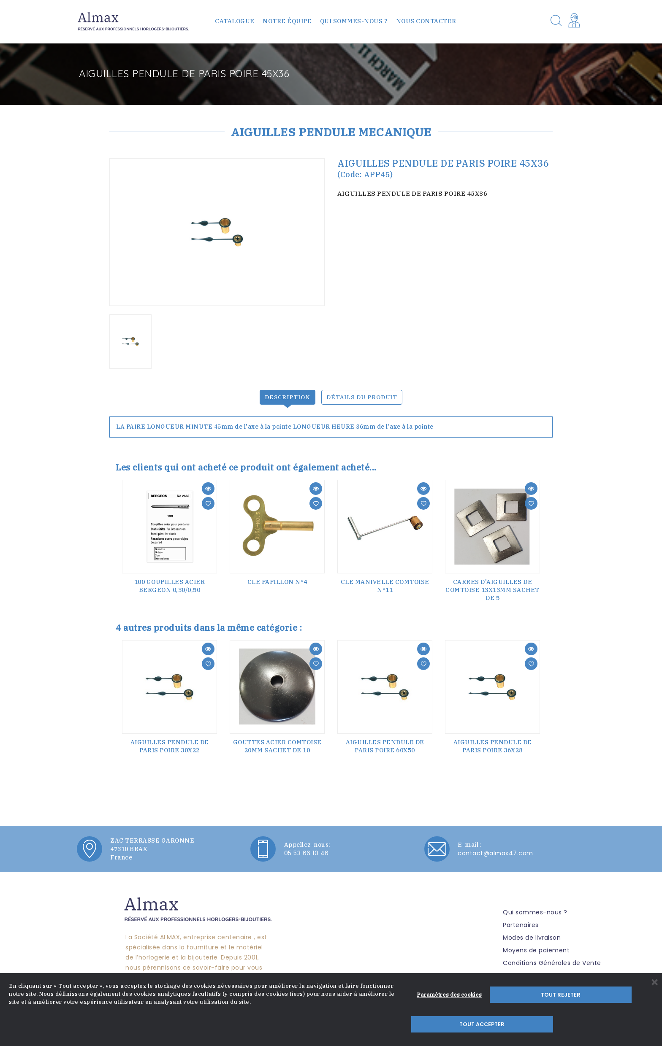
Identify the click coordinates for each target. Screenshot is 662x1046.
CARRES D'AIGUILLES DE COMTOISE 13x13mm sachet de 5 (492, 586)
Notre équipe (287, 21)
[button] (575, 21)
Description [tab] (286, 393)
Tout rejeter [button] (528, 1024)
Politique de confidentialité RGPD (554, 985)
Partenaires (521, 921)
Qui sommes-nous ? (354, 21)
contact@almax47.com (495, 850)
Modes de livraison (532, 934)
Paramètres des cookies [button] (449, 1024)
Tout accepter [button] (606, 1024)
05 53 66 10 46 (306, 850)
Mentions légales (529, 972)
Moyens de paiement (536, 947)
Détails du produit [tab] (362, 393)
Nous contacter (426, 21)
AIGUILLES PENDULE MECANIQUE (331, 131)
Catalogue (235, 21)
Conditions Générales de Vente (552, 959)
